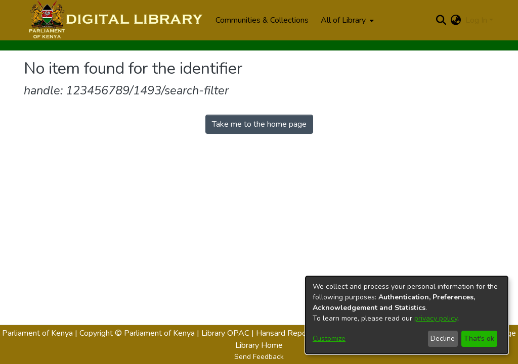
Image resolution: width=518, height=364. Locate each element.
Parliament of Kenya (37, 333)
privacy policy (435, 318)
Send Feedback (259, 356)
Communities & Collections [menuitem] (262, 20)
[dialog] (407, 315)
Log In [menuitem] (476, 20)
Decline (442, 338)
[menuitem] (346, 20)
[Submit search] (441, 20)
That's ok (479, 338)
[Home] (114, 20)
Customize (329, 338)
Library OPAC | (228, 333)
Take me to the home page (259, 124)
